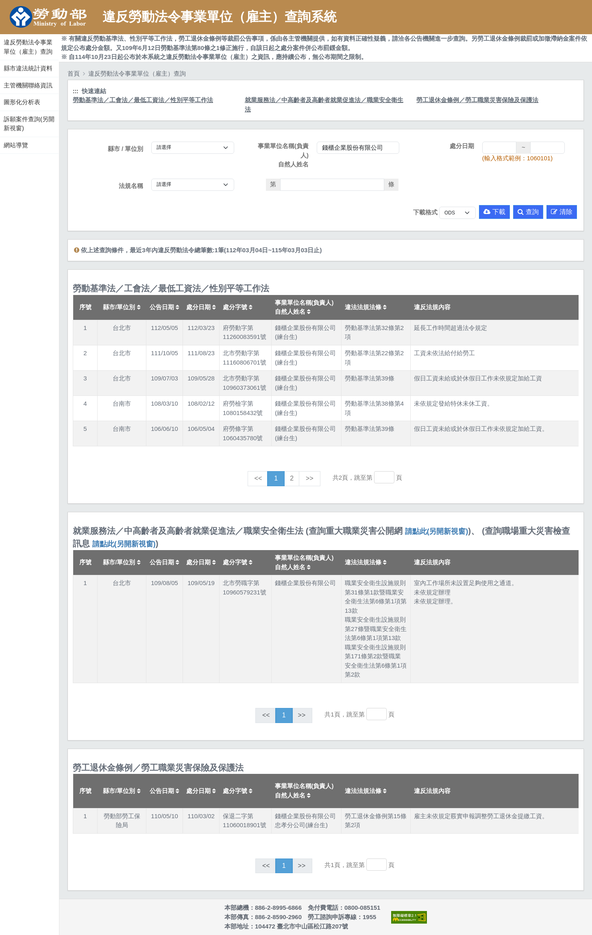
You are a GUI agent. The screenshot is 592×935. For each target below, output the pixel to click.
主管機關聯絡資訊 (28, 85)
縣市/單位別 (121, 307)
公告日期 (164, 307)
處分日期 (462, 145)
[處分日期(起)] (499, 148)
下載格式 (425, 212)
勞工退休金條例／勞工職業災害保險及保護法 (477, 99)
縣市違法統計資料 (28, 68)
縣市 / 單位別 (126, 148)
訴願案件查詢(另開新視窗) (29, 124)
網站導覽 (16, 145)
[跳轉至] (384, 477)
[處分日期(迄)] (547, 148)
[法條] (332, 185)
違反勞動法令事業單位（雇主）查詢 (28, 47)
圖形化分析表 (22, 101)
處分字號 (237, 307)
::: (1, 32)
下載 (494, 211)
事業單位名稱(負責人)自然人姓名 (283, 155)
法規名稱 (131, 185)
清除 (561, 211)
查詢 (528, 211)
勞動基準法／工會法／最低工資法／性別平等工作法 (143, 99)
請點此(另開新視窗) (436, 531)
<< (258, 478)
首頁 (73, 73)
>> (309, 478)
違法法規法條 (366, 307)
